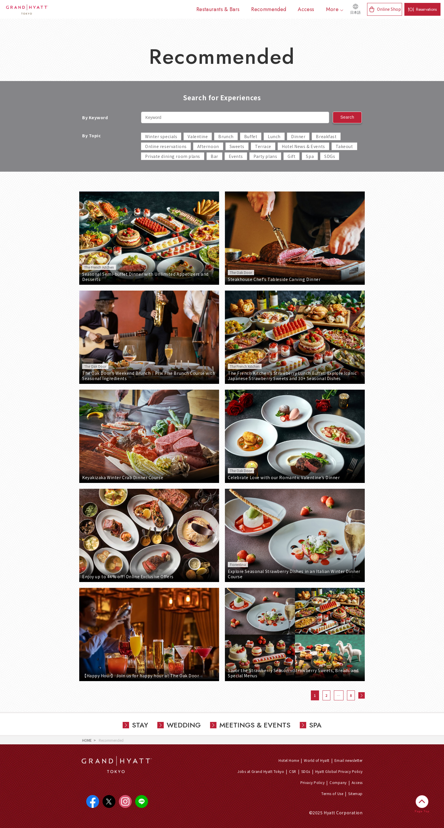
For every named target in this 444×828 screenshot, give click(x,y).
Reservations (426, 9)
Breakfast (326, 136)
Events (236, 156)
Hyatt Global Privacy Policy (339, 771)
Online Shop (389, 9)
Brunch (225, 136)
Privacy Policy (312, 782)
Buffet (250, 136)
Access (357, 782)
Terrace (263, 146)
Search (347, 117)
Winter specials (161, 136)
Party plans (265, 156)
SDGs (329, 156)
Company (338, 782)
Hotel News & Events (303, 146)
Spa (310, 156)
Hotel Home (289, 760)
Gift (291, 156)
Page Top (422, 811)
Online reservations (166, 146)
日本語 (355, 12)
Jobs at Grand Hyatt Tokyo (260, 771)
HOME (87, 740)
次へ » (361, 695)
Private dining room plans (172, 156)
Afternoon (208, 146)
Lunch (274, 136)
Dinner (298, 136)
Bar (214, 156)
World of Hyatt (317, 760)
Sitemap (355, 793)
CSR (292, 771)
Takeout (344, 146)
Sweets (237, 146)
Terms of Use (332, 793)
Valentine (198, 136)
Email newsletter (348, 760)
